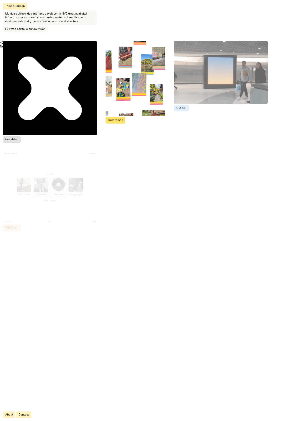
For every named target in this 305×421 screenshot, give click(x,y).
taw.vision (39, 29)
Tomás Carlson (15, 6)
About (9, 414)
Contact (24, 414)
